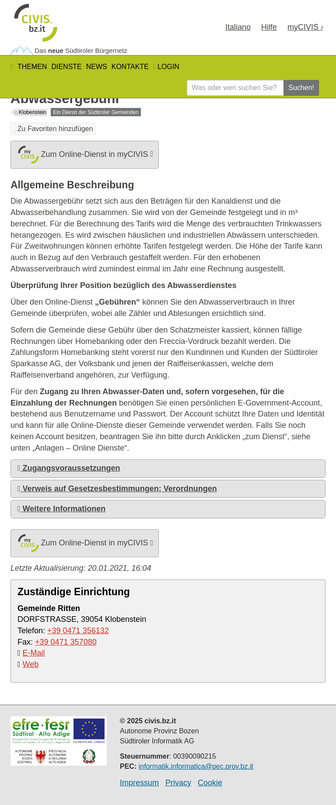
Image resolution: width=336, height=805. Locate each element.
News (96, 66)
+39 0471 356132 (78, 630)
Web (31, 664)
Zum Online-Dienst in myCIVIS (84, 155)
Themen (32, 66)
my (305, 27)
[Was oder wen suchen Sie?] (235, 88)
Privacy (178, 782)
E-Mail (34, 653)
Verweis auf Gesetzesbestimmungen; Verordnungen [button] (117, 488)
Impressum (139, 782)
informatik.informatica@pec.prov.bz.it (196, 766)
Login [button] (166, 66)
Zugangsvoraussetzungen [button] (69, 468)
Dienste (66, 66)
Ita (238, 27)
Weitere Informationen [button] (61, 508)
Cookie (210, 782)
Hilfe (269, 27)
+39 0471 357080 (66, 642)
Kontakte (130, 66)
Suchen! (301, 87)
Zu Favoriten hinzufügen (53, 128)
